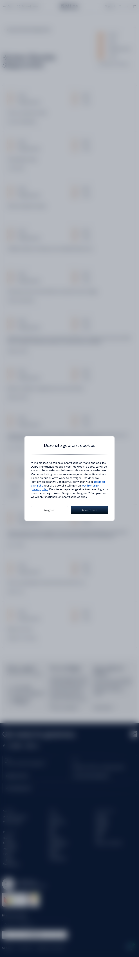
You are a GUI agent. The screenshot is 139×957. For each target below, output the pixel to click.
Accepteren (89, 510)
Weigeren (49, 510)
